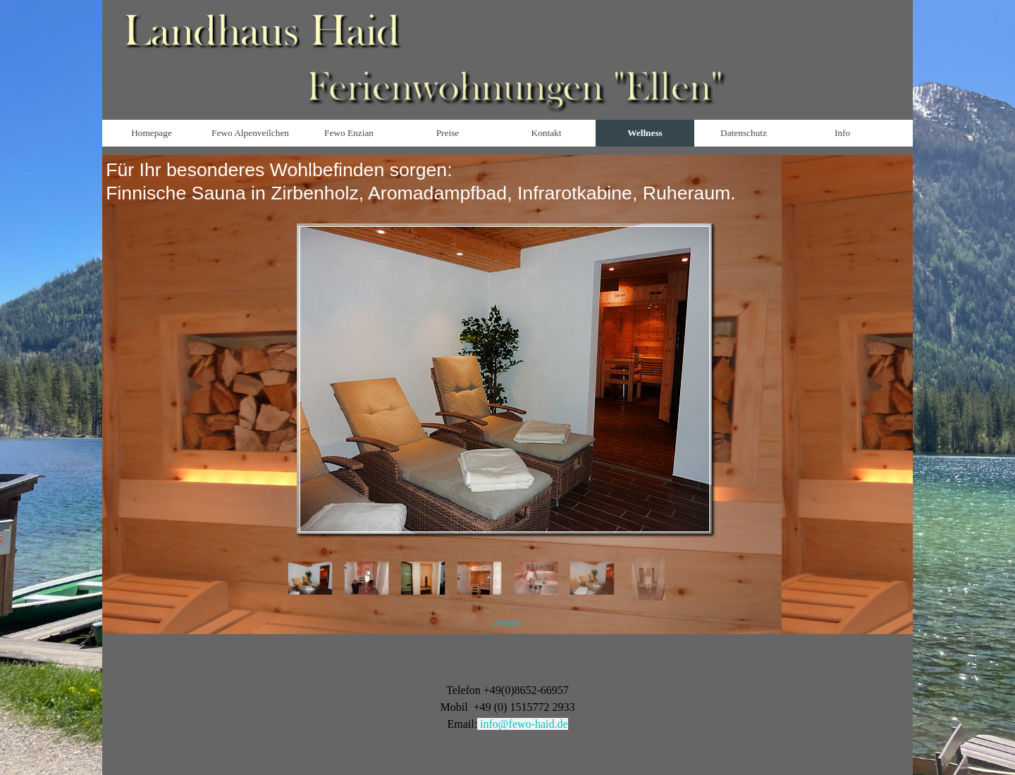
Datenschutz (743, 133)
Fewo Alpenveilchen (250, 133)
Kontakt (546, 133)
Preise (448, 133)
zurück (507, 622)
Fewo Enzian (349, 133)
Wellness (645, 133)
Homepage (151, 133)
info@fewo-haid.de (523, 724)
